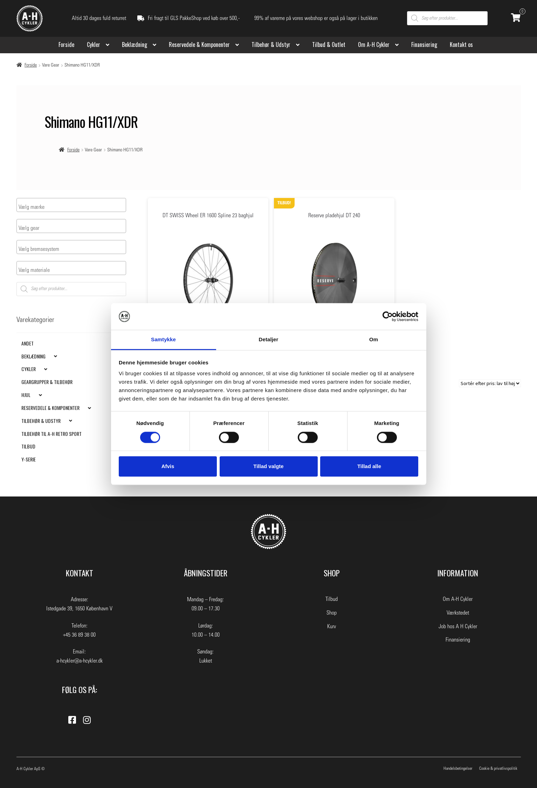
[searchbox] (46, 207)
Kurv (331, 626)
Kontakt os (461, 44)
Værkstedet (458, 613)
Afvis (167, 466)
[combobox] (71, 205)
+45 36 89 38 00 (79, 635)
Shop (331, 613)
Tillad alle (369, 466)
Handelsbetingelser (457, 768)
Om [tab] (373, 340)
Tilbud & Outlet (328, 44)
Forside (66, 44)
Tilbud (28, 446)
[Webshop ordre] (490, 383)
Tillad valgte (268, 466)
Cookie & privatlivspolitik (498, 768)
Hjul (25, 394)
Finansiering (424, 44)
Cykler (93, 44)
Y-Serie (28, 459)
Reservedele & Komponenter (199, 44)
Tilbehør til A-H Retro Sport (51, 433)
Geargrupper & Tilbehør (47, 381)
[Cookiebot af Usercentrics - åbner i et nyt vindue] (387, 316)
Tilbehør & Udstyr (271, 44)
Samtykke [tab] (163, 340)
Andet (27, 343)
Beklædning (134, 44)
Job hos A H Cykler (458, 626)
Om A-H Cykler (374, 44)
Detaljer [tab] (268, 340)
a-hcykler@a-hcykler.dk (79, 661)
